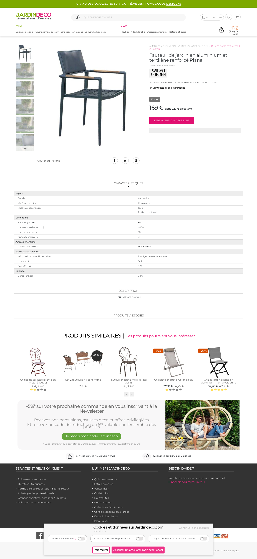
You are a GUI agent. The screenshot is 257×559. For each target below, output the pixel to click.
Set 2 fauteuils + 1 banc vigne (83, 380)
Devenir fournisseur (106, 516)
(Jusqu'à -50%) (233, 30)
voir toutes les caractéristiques (167, 87)
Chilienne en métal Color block (173, 380)
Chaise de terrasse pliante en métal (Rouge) (38, 381)
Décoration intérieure (157, 32)
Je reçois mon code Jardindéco (91, 436)
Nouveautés (101, 498)
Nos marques (102, 502)
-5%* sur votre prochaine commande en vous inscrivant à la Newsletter (91, 409)
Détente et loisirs (177, 32)
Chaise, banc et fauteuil (193, 46)
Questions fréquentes (31, 484)
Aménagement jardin (162, 46)
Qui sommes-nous (105, 479)
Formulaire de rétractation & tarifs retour (43, 488)
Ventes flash (101, 488)
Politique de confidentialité (34, 502)
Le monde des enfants (95, 32)
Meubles (125, 32)
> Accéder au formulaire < (186, 482)
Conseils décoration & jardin (111, 512)
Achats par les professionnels (36, 493)
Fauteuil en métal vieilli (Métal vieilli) (128, 381)
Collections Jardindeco (108, 507)
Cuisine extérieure (24, 32)
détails (100, 531)
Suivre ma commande (32, 479)
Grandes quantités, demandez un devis (42, 498)
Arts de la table (138, 32)
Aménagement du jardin (47, 32)
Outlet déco (101, 493)
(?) (74, 538)
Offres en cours (103, 484)
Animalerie (77, 32)
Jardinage (65, 32)
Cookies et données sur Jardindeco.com (128, 527)
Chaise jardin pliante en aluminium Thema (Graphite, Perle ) (218, 382)
